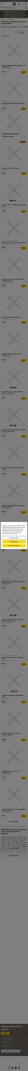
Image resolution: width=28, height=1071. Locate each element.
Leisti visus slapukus (14, 545)
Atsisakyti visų (14, 541)
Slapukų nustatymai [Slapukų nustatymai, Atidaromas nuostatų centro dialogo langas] (14, 537)
